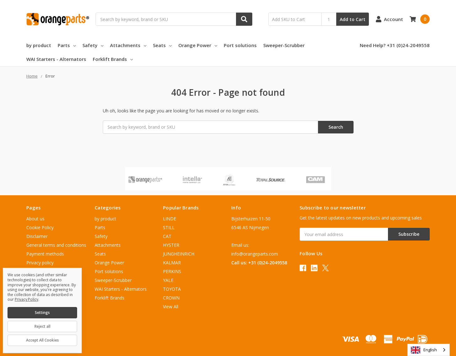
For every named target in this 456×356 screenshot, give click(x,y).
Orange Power (197, 45)
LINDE (169, 219)
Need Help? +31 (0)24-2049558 (395, 45)
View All (170, 307)
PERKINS (172, 271)
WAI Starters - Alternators (56, 59)
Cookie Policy (40, 227)
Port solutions (240, 45)
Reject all (42, 326)
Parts (67, 45)
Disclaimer (37, 236)
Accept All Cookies (42, 340)
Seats (162, 45)
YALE (168, 280)
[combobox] (428, 350)
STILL (169, 227)
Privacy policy (40, 263)
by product (38, 45)
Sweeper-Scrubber (284, 45)
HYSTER (171, 245)
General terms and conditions (56, 245)
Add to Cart (352, 19)
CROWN (171, 298)
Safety (92, 45)
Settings (42, 312)
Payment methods (45, 254)
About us (35, 219)
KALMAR (172, 263)
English (424, 350)
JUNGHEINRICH (178, 254)
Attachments (128, 45)
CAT (167, 236)
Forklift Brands (113, 59)
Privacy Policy (26, 299)
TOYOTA (172, 289)
